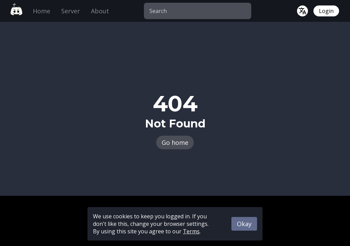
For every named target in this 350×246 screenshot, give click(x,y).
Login (326, 11)
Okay (244, 224)
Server (70, 11)
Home (41, 11)
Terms (191, 231)
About (100, 11)
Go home (175, 142)
